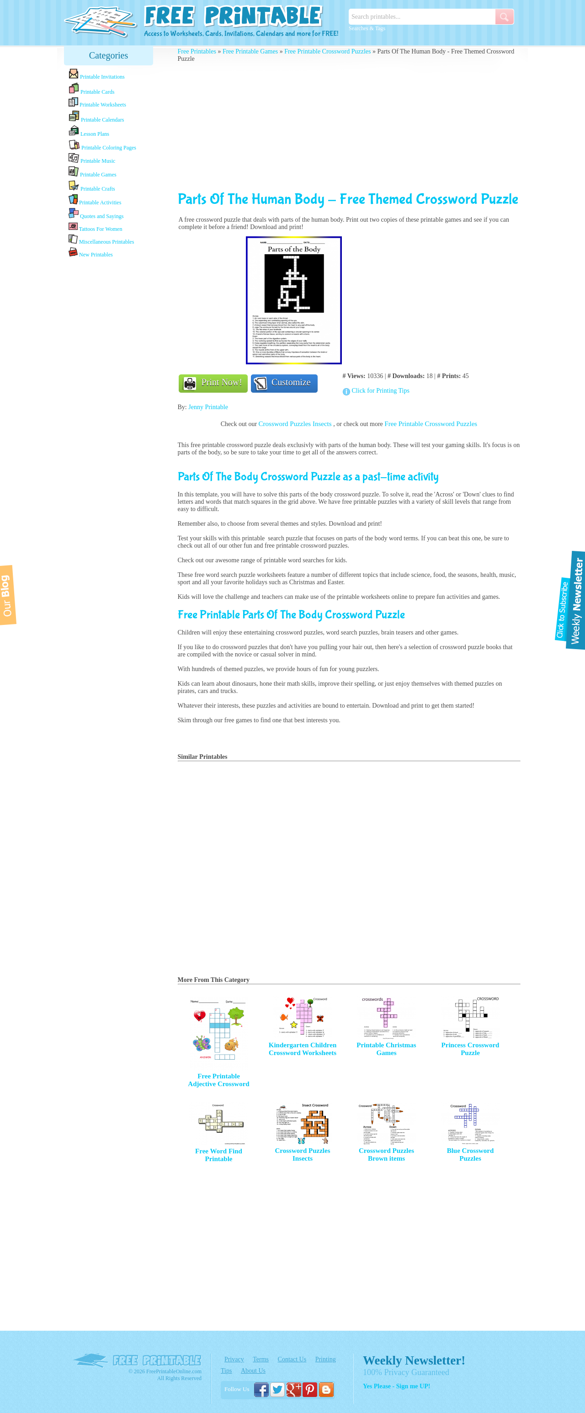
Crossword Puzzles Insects (296, 423)
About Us (253, 1370)
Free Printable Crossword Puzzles (327, 51)
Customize (291, 382)
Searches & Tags (367, 28)
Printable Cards (91, 88)
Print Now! (222, 382)
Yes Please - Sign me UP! (396, 1386)
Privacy (234, 1359)
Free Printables (197, 51)
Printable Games (93, 172)
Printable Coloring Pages (102, 145)
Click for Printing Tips (381, 390)
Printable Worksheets (97, 102)
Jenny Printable (208, 407)
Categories (108, 55)
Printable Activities (95, 200)
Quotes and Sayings (96, 213)
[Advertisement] (108, 404)
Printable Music (92, 158)
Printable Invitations (97, 74)
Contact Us (292, 1359)
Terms (261, 1359)
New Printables (91, 252)
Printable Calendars (96, 116)
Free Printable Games (250, 51)
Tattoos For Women (95, 227)
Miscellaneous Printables (101, 240)
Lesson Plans (89, 131)
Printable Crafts (92, 186)
